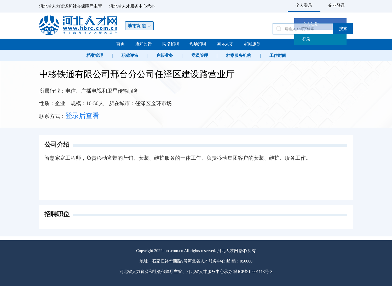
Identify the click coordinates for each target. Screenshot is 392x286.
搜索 (343, 28)
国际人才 (225, 43)
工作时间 (277, 55)
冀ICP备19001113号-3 (252, 271)
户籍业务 (164, 55)
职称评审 (130, 55)
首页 (120, 43)
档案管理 (95, 55)
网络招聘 (170, 43)
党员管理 (199, 55)
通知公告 (143, 43)
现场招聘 (197, 43)
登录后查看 (82, 116)
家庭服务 (252, 43)
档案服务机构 (238, 55)
